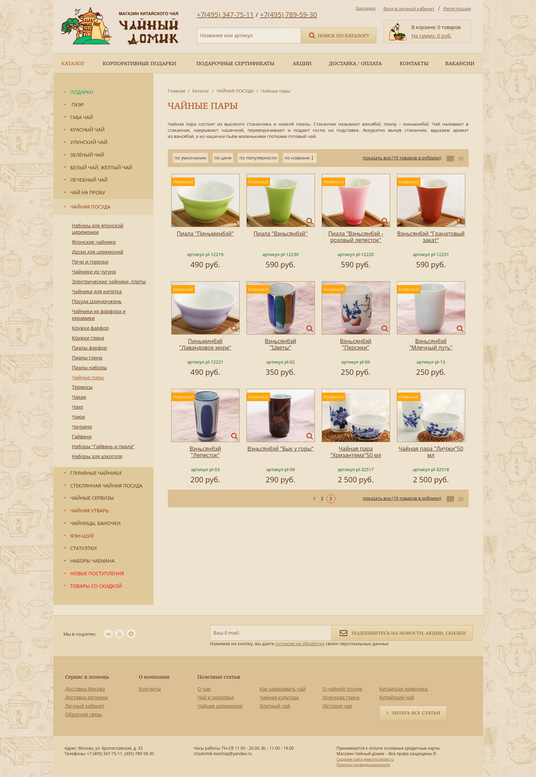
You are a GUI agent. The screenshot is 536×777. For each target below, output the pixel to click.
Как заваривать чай (282, 689)
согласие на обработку (299, 643)
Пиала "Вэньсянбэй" (281, 233)
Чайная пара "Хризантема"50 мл (355, 452)
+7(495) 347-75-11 (225, 14)
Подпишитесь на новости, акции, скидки (402, 632)
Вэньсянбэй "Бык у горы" (280, 448)
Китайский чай (396, 697)
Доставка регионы (86, 697)
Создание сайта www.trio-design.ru (365, 759)
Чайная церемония (220, 706)
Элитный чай (274, 706)
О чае (204, 689)
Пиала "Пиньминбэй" (205, 233)
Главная (177, 91)
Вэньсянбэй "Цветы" (280, 344)
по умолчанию (190, 158)
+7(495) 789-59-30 (288, 14)
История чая (337, 706)
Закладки (366, 8)
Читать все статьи (415, 713)
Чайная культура (279, 697)
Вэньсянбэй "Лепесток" (205, 452)
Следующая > (330, 498)
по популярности (258, 158)
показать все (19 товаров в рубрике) (402, 158)
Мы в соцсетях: (80, 634)
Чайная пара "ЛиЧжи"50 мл (431, 452)
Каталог (200, 91)
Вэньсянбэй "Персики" (355, 344)
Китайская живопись (403, 689)
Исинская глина (341, 697)
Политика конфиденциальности (363, 764)
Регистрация (457, 8)
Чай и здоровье (216, 697)
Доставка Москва (85, 689)
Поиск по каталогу (339, 35)
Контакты (150, 689)
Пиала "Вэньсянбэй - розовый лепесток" (355, 237)
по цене (222, 158)
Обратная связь (83, 714)
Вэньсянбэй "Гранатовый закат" (431, 237)
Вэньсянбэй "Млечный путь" (431, 344)
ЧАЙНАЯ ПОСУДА (235, 91)
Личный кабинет (85, 706)
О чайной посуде (342, 689)
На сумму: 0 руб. (432, 35)
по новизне (297, 158)
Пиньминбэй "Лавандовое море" (205, 344)
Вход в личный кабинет (409, 8)
